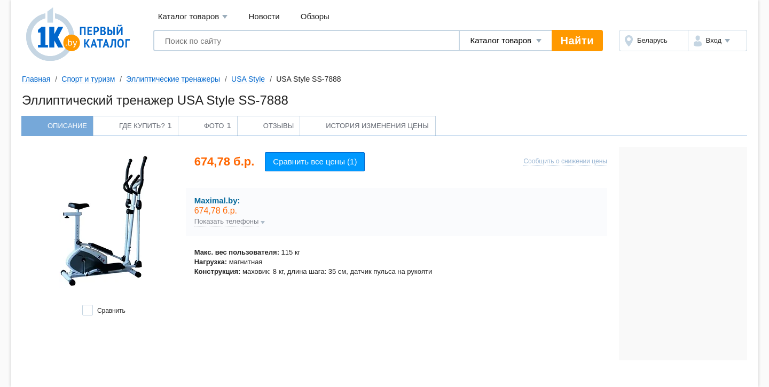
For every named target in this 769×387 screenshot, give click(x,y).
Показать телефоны (226, 221)
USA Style (248, 79)
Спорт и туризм (88, 79)
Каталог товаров (193, 17)
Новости (264, 16)
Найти (577, 40)
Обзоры (315, 16)
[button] (717, 40)
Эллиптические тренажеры (173, 79)
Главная (36, 79)
